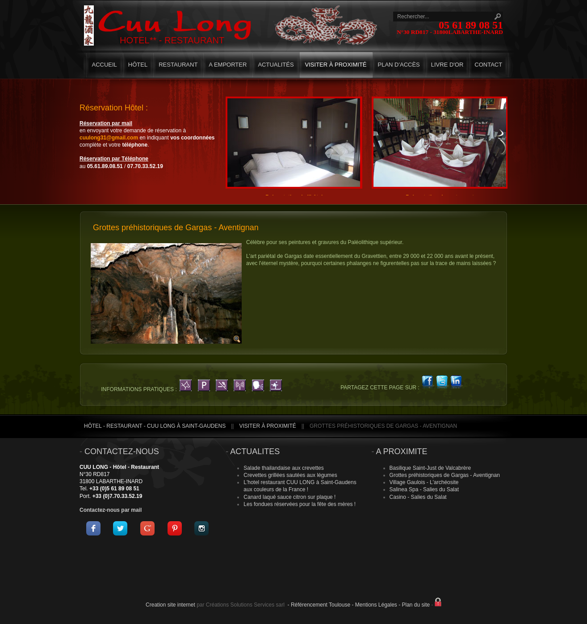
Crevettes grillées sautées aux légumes (290, 475)
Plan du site (416, 605)
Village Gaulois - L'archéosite (424, 482)
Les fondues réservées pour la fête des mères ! (299, 504)
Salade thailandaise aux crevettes (283, 468)
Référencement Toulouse (320, 605)
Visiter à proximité (267, 426)
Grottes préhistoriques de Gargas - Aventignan (445, 475)
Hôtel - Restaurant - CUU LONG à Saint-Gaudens (155, 426)
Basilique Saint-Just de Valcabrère (430, 468)
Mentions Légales (376, 605)
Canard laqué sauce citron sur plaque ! (289, 497)
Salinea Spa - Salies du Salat (424, 489)
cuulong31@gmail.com (109, 138)
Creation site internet (170, 605)
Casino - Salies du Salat (418, 497)
